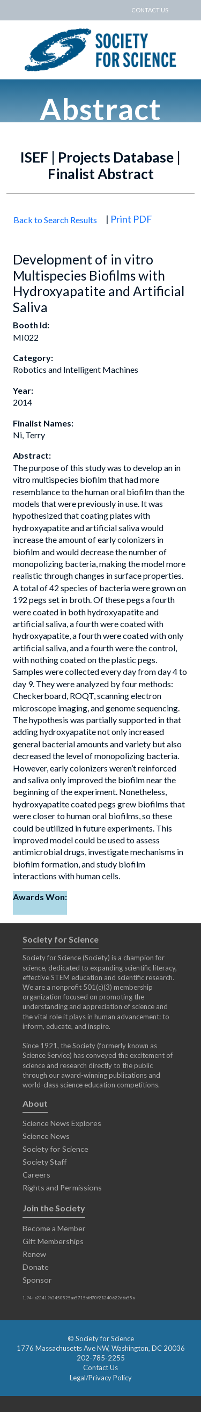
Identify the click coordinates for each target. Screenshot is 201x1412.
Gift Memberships (53, 1241)
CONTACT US (149, 9)
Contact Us (100, 1367)
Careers (36, 1174)
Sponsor (37, 1279)
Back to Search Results (55, 220)
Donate (36, 1266)
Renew (34, 1254)
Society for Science (55, 1148)
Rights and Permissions (62, 1187)
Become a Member (54, 1228)
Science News (46, 1136)
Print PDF (131, 219)
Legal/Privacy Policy (101, 1377)
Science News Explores (62, 1123)
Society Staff (44, 1161)
